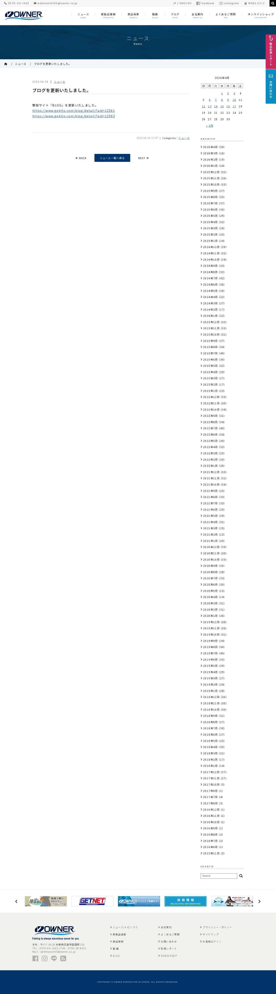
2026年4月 (210, 147)
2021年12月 (211, 472)
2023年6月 (210, 359)
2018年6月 (210, 734)
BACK (81, 158)
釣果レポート (169, 948)
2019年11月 (211, 628)
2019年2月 (210, 684)
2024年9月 (210, 265)
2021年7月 (210, 503)
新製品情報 (119, 934)
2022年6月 (210, 434)
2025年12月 (211, 172)
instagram (229, 3)
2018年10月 (211, 709)
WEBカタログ (254, 3)
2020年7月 (210, 578)
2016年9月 (210, 828)
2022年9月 (210, 415)
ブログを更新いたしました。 (53, 64)
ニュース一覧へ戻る (112, 158)
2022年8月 (210, 422)
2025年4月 (210, 222)
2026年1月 (210, 165)
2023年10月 (211, 334)
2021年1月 (210, 540)
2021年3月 (210, 528)
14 (216, 106)
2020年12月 (211, 547)
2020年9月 (210, 565)
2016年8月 (210, 834)
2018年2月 (210, 759)
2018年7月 (210, 728)
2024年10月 (211, 259)
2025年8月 (210, 197)
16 (228, 106)
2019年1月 (210, 690)
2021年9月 (210, 490)
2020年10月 (211, 559)
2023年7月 (210, 353)
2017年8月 (210, 790)
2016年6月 (210, 847)
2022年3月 (210, 453)
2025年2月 (210, 234)
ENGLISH (186, 3)
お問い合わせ (169, 941)
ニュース (21, 64)
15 (222, 106)
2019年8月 (210, 647)
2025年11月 (211, 178)
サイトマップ (211, 934)
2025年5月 (210, 215)
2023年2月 (210, 384)
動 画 (116, 948)
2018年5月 (210, 740)
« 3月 (209, 125)
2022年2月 (210, 459)
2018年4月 (210, 747)
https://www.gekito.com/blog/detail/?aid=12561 (73, 110)
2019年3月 (210, 678)
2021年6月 (210, 509)
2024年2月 (210, 309)
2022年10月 (211, 409)
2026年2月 (210, 159)
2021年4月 (210, 522)
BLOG (116, 955)
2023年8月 (210, 347)
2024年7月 (210, 278)
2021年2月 (210, 534)
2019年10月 (211, 634)
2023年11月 (211, 328)
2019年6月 (210, 659)
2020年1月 (210, 615)
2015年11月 (211, 853)
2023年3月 (210, 378)
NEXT (143, 158)
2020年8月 (210, 572)
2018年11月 (211, 703)
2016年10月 (211, 822)
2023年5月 (210, 365)
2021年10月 (211, 484)
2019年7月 (210, 653)
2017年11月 (211, 778)
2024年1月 (210, 315)
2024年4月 (210, 297)
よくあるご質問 (170, 934)
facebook (205, 3)
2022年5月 (210, 440)
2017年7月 (210, 797)
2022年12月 (211, 397)
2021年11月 (211, 478)
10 (234, 100)
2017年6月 (210, 803)
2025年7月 (210, 203)
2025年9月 (210, 190)
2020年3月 (210, 603)
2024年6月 (210, 284)
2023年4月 (210, 372)
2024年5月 (210, 290)
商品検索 (118, 941)
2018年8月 (210, 722)
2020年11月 (211, 553)
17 (234, 106)
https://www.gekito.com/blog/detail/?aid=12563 (73, 116)
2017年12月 (211, 772)
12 (203, 106)
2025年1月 (210, 240)
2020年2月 (210, 609)
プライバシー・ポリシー (217, 927)
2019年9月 (210, 640)
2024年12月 (211, 247)
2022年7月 (210, 428)
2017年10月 (211, 784)
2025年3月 (210, 228)
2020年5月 (210, 590)
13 (210, 106)
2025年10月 (211, 184)
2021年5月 (210, 515)
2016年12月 (211, 809)
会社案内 (166, 927)
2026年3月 (210, 153)
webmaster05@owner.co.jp (55, 3)
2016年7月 (210, 840)
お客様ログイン (212, 941)
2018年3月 (210, 753)
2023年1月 (210, 390)
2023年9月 (210, 340)
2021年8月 (210, 497)
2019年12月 (211, 622)
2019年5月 (210, 665)
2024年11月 (211, 253)
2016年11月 (211, 815)
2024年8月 (210, 272)
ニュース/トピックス (125, 927)
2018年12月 (211, 697)
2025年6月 (210, 209)
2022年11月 (211, 403)
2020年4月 (210, 597)
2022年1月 (210, 465)
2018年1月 (210, 765)
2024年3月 (210, 303)
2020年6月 (210, 584)
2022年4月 (210, 447)
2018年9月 (210, 715)
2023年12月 (211, 322)
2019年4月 (210, 672)
